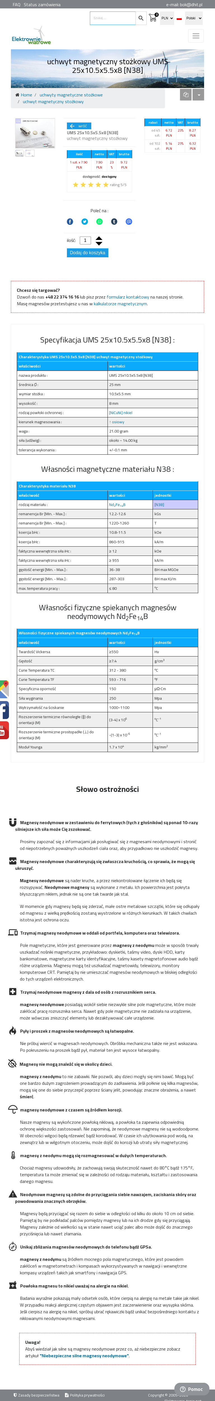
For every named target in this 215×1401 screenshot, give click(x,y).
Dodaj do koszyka (87, 252)
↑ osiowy (116, 422)
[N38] (159, 504)
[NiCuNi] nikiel (120, 412)
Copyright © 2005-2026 (168, 1395)
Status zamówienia (42, 4)
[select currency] (167, 18)
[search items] (113, 18)
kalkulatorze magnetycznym (120, 303)
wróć (78, 125)
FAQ (16, 4)
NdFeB (117, 504)
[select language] (194, 18)
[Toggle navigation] (196, 36)
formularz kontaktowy (128, 297)
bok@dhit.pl (191, 4)
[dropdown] (185, 94)
